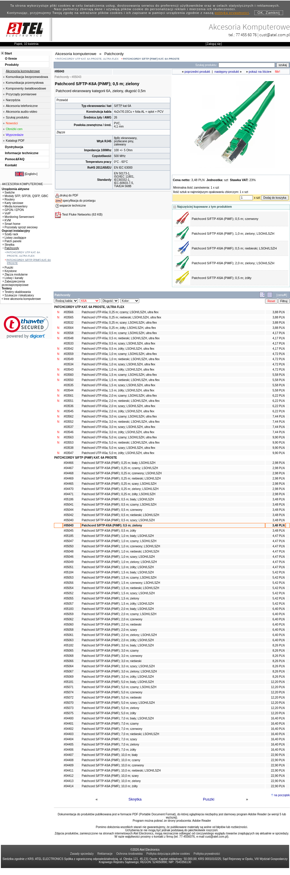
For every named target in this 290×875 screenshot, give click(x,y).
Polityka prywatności (207, 853)
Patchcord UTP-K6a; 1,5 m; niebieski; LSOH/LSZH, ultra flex (121, 380)
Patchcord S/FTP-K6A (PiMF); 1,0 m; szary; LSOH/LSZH (118, 556)
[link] (26, 327)
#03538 (68, 447)
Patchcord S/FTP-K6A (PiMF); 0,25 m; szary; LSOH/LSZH (119, 483)
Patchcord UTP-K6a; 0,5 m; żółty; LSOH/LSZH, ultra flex (118, 348)
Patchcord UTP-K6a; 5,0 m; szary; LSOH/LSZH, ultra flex (118, 447)
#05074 (68, 692)
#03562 (68, 416)
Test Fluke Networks (76, 214)
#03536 (68, 406)
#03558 (68, 333)
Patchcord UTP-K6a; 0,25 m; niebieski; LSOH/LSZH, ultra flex (121, 317)
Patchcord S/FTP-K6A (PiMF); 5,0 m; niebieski (112, 697)
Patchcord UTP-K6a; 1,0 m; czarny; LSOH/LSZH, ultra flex (119, 354)
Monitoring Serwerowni (18, 216)
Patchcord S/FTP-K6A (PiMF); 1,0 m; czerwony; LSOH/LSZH (121, 546)
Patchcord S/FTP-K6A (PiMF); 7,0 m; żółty (109, 749)
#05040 (68, 520)
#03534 (68, 364)
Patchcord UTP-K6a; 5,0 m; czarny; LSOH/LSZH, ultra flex (119, 437)
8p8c (117, 138)
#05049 (68, 562)
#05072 (68, 697)
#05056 (68, 582)
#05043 (68, 525)
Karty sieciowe (13, 203)
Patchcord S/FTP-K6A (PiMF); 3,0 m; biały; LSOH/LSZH (118, 645)
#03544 (68, 390)
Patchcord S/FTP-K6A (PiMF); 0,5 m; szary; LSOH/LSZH (118, 520)
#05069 (68, 676)
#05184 (68, 572)
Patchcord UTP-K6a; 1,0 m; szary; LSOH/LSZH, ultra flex (118, 364)
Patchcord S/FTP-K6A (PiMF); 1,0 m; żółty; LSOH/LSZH (118, 567)
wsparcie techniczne (73, 205)
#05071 (68, 687)
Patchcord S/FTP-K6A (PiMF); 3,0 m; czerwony (112, 655)
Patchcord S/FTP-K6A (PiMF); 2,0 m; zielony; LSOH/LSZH (233, 263)
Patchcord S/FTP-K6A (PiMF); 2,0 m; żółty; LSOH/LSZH (118, 640)
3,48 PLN (279, 499)
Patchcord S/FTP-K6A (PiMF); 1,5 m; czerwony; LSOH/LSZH (121, 582)
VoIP (7, 213)
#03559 (68, 354)
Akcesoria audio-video (21, 111)
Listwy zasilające (14, 237)
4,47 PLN (279, 535)
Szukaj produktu (17, 117)
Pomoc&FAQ (14, 159)
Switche (9, 192)
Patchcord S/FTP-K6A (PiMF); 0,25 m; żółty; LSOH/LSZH (118, 494)
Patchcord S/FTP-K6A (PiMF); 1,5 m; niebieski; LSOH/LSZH (120, 588)
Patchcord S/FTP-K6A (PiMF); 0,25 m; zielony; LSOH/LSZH (120, 489)
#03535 (68, 385)
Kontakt (11, 165)
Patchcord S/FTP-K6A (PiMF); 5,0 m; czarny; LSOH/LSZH (119, 687)
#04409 (68, 765)
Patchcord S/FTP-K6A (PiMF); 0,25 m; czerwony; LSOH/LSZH (122, 473)
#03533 (68, 343)
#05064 (68, 666)
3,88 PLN (279, 312)
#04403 (68, 734)
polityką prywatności (232, 12)
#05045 (68, 530)
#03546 (68, 432)
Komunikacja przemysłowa (25, 82)
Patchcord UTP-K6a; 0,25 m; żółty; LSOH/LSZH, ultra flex (119, 327)
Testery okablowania (17, 292)
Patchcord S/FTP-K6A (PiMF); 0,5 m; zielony (112, 525)
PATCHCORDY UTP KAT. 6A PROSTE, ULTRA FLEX (88, 58)
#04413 (68, 781)
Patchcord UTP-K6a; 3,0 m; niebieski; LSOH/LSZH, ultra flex (121, 421)
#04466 (68, 462)
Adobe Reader (201, 820)
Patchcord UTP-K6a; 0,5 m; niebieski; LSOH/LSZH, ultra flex (121, 338)
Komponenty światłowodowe (26, 88)
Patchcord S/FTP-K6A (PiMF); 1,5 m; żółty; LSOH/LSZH (118, 603)
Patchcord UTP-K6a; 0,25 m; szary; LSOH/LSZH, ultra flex (119, 322)
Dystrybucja (14, 147)
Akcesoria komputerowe (23, 71)
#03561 (68, 395)
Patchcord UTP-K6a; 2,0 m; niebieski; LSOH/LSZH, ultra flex (121, 400)
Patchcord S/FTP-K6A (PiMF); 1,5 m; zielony (110, 598)
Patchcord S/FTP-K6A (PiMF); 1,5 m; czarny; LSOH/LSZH (119, 577)
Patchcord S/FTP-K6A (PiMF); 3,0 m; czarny (110, 650)
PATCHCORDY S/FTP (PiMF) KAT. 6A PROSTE (151, 58)
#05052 (68, 593)
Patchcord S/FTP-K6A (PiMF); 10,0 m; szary (110, 775)
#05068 (68, 655)
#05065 (68, 650)
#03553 (68, 442)
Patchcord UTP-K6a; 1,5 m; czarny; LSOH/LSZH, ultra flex (119, 374)
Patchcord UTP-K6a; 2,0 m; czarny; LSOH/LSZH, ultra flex (119, 395)
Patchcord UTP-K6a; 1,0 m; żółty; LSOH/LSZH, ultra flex (118, 369)
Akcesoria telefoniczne (22, 105)
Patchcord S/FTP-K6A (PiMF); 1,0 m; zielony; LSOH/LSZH (233, 233)
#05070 (68, 702)
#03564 (68, 327)
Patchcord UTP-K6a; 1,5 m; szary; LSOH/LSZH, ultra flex (118, 385)
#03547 (68, 453)
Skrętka (135, 799)
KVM (7, 220)
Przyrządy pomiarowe (21, 94)
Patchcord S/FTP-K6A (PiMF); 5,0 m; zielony (110, 708)
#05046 (68, 556)
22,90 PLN (277, 754)
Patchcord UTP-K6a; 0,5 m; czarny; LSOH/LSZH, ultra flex (119, 333)
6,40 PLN (279, 608)
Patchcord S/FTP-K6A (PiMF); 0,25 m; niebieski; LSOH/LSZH (121, 478)
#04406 (68, 749)
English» (31, 174)
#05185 (68, 535)
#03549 (68, 359)
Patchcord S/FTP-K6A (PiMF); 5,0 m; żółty (109, 713)
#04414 (68, 786)
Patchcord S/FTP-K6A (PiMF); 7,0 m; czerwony (112, 728)
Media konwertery (15, 206)
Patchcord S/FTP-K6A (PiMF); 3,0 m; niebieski (112, 661)
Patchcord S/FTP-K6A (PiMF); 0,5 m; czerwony (225, 218)
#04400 (68, 718)
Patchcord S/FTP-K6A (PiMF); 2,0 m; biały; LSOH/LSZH (118, 608)
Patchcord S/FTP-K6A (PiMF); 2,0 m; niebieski (112, 624)
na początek (282, 795)
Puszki (208, 799)
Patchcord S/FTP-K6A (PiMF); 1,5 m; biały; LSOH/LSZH (118, 572)
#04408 (68, 760)
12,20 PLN (277, 681)
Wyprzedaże (14, 134)
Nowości (12, 123)
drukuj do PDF (69, 195)
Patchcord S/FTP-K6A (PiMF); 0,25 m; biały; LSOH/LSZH (118, 462)
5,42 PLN (279, 572)
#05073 (68, 708)
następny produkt (227, 71)
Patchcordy (11, 248)
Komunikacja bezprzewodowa (27, 77)
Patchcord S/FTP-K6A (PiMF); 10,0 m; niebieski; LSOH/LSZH (121, 770)
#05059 (68, 614)
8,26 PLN (279, 645)
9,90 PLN (279, 437)
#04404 (68, 739)
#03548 (68, 338)
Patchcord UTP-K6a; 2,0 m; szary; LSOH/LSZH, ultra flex (118, 406)
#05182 (68, 645)
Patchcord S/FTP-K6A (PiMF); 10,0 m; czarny (111, 760)
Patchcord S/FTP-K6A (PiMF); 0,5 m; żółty (221, 278)
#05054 (68, 588)
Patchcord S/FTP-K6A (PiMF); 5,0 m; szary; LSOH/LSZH (118, 702)
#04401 (68, 723)
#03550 (68, 380)
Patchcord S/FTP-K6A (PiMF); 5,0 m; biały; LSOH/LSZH (118, 681)
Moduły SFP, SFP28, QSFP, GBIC (25, 196)
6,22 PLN (279, 395)
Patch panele (12, 241)
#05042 (68, 515)
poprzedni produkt (197, 71)
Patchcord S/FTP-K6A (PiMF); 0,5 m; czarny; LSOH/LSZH (119, 504)
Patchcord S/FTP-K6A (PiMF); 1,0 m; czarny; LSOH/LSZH (119, 541)
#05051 (68, 567)
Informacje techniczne (22, 153)
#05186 (68, 499)
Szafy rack (10, 234)
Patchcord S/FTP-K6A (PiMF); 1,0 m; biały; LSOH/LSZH (118, 535)
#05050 (68, 546)
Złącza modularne (15, 274)
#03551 (68, 400)
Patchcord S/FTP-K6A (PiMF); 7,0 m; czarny (110, 723)
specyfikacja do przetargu (79, 200)
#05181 (68, 681)
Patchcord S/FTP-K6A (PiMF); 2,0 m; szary (109, 629)
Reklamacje (105, 853)
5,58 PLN (279, 374)
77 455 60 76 (246, 34)
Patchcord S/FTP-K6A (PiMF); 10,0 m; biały (110, 754)
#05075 (68, 713)
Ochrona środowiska (129, 853)
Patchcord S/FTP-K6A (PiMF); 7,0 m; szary (109, 739)
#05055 (68, 598)
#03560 (68, 374)
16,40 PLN (277, 718)
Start (8, 53)
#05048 (68, 551)
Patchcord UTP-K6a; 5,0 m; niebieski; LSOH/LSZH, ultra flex (121, 442)
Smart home (11, 223)
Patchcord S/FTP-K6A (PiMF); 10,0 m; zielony (111, 781)
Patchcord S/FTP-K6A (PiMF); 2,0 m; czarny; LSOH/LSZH (119, 614)
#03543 (68, 369)
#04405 (68, 744)
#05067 (68, 671)
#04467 (68, 468)
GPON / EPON (13, 210)
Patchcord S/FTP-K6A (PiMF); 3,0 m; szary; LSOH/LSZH (118, 666)
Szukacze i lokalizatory (18, 295)
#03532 (68, 322)
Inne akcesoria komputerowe (21, 298)
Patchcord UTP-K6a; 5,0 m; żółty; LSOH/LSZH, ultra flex (118, 453)
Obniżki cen (14, 129)
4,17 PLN (279, 333)
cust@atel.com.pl (274, 34)
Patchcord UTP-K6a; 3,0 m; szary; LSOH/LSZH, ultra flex (118, 427)
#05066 (68, 661)
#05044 (68, 509)
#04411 (68, 770)
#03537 (68, 427)
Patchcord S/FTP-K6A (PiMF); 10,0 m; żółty (110, 786)
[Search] (246, 65)
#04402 (68, 728)
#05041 (68, 504)
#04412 (68, 775)
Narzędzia (13, 100)
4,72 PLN (279, 354)
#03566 (68, 312)
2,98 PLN (279, 462)
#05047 (68, 541)
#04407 (68, 754)
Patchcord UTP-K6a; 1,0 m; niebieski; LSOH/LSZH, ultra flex (121, 359)
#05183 (68, 608)
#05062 (68, 619)
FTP (119, 105)
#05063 (68, 640)
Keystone (10, 271)
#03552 (68, 421)
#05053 (68, 577)
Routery (9, 199)
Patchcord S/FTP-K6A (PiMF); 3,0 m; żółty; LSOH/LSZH (118, 676)
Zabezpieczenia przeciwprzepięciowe (15, 283)
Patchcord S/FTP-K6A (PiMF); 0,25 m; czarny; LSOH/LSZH (120, 468)
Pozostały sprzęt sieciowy (20, 227)
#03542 (68, 348)
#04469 (68, 478)
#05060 (68, 624)
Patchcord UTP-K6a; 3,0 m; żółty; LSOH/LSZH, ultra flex (118, 432)
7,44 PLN (279, 416)
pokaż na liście (259, 71)
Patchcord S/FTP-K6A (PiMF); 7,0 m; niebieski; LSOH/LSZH (120, 734)
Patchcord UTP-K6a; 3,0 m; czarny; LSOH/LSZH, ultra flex (119, 416)
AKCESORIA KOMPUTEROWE (22, 184)
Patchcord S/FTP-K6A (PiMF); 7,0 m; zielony (110, 744)
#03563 (68, 437)
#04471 (68, 494)
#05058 (68, 629)
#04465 (68, 483)
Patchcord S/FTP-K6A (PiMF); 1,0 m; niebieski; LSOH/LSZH (120, 551)
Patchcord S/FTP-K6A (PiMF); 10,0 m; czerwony (113, 765)
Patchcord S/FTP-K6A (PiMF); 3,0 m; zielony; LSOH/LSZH (119, 671)
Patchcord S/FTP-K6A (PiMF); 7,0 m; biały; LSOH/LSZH (118, 718)
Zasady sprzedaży (82, 853)
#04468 (68, 473)
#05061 (68, 635)
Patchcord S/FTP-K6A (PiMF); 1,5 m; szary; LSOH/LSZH (118, 593)
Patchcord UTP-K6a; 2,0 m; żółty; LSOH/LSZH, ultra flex (118, 411)
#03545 (68, 411)
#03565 (68, 317)
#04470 (68, 489)
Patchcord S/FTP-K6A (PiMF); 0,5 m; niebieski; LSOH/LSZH (234, 248)
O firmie (11, 58)
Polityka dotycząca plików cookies (168, 853)
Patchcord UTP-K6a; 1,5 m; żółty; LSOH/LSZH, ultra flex (118, 390)
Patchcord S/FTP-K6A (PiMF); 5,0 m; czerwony (112, 692)
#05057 (68, 603)
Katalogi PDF (15, 140)
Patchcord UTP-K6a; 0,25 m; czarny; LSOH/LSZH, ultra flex (120, 312)
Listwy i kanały (13, 278)
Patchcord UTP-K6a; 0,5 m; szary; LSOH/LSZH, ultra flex (118, 343)
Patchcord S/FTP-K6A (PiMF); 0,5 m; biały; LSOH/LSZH (118, 499)
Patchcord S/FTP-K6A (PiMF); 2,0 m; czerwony (112, 619)
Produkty (12, 64)
